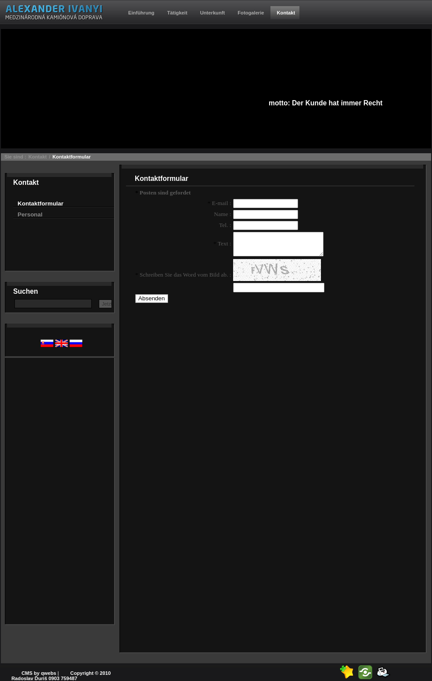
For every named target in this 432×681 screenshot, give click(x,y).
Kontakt (38, 156)
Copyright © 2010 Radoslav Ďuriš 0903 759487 (61, 675)
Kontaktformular (72, 156)
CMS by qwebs (39, 673)
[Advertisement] (48, 489)
